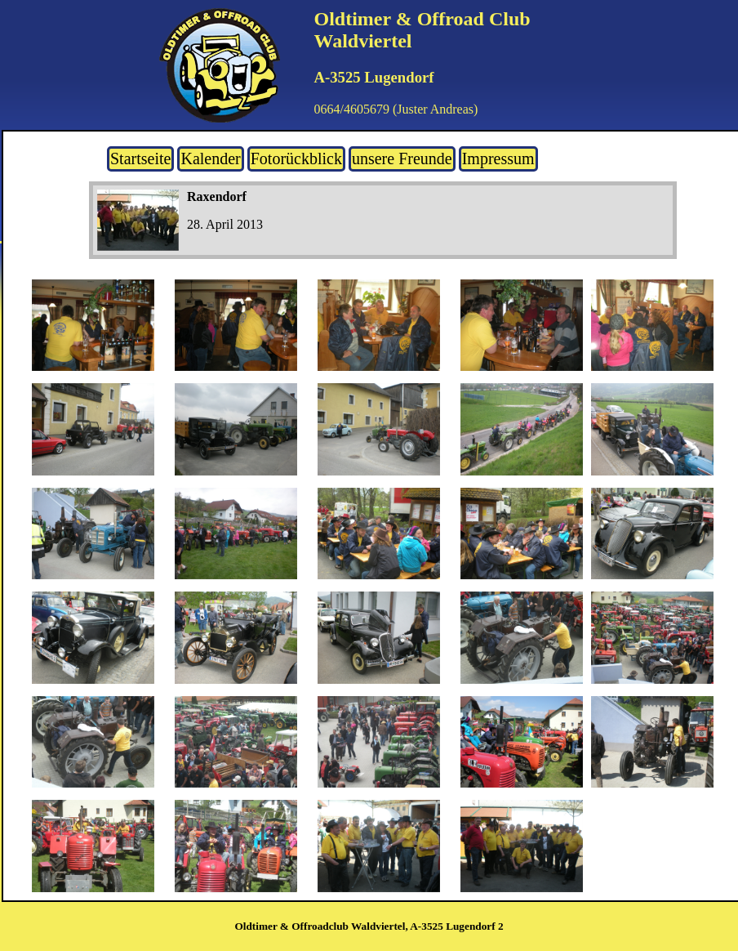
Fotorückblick (296, 158)
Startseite (140, 158)
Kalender (210, 158)
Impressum (498, 158)
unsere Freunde (402, 158)
